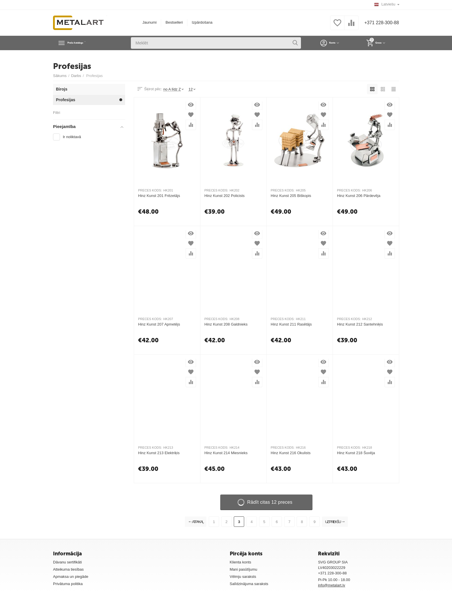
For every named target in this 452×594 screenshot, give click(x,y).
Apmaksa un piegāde (70, 576)
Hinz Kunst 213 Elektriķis (159, 453)
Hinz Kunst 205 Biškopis (291, 195)
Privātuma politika (68, 584)
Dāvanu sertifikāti (67, 562)
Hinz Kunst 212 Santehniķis (360, 324)
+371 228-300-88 (379, 23)
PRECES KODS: (150, 190)
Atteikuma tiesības (68, 569)
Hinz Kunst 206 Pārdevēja (358, 195)
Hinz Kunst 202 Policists (224, 195)
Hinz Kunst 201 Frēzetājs (159, 195)
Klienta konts (240, 562)
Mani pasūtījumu (243, 569)
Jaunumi (147, 22)
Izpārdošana (199, 22)
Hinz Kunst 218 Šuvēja (356, 453)
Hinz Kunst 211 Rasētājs (291, 324)
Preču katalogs (86, 43)
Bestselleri (171, 22)
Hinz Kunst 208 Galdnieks (226, 324)
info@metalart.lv (331, 585)
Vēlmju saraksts (243, 576)
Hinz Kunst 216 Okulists (290, 453)
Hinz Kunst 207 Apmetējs (159, 324)
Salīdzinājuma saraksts (249, 584)
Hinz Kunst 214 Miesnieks (226, 453)
